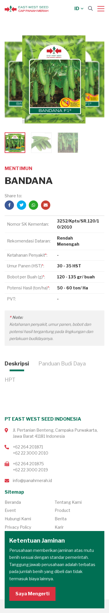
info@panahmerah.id (32, 480)
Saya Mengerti (32, 593)
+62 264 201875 (28, 463)
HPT (10, 394)
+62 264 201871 (28, 446)
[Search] (90, 8)
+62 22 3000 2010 (30, 452)
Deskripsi (17, 377)
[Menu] (100, 8)
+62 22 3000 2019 (30, 469)
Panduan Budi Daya (62, 377)
